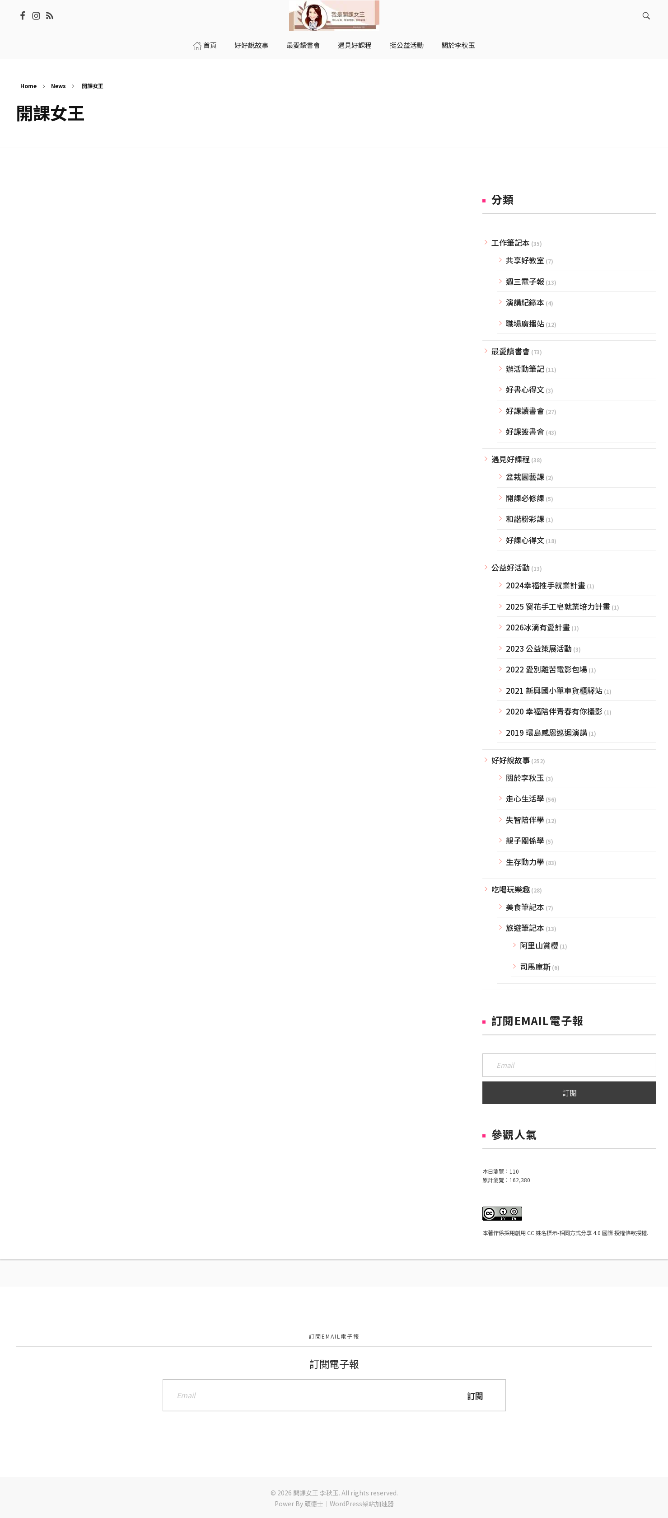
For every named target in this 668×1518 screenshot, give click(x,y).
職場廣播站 (525, 323)
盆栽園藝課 (525, 476)
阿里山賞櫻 (539, 945)
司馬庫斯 (535, 966)
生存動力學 (525, 861)
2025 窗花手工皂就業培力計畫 (558, 606)
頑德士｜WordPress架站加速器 (349, 1503)
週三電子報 (525, 281)
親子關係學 (525, 840)
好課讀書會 (525, 410)
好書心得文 (525, 389)
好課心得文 (525, 539)
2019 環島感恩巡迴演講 (546, 732)
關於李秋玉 (525, 777)
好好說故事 (510, 760)
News (58, 85)
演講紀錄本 (525, 302)
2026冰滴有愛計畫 (538, 627)
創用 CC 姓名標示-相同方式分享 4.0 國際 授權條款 (575, 1233)
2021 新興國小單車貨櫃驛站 (554, 690)
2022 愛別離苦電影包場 (546, 669)
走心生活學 (525, 798)
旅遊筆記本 (525, 927)
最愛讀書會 (510, 351)
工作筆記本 (510, 242)
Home (28, 85)
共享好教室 (525, 260)
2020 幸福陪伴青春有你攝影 (554, 711)
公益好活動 (510, 567)
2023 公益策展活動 (539, 648)
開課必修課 (525, 497)
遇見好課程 (510, 459)
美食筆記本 (525, 906)
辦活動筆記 (525, 368)
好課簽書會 (525, 431)
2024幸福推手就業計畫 (545, 585)
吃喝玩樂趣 (510, 889)
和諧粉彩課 (525, 518)
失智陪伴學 (525, 819)
